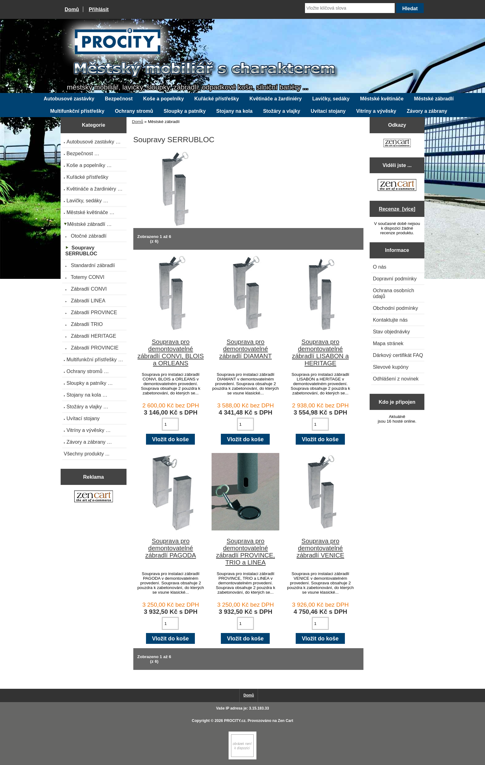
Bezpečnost (119, 98)
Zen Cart (285, 721)
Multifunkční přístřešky (77, 111)
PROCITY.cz (234, 721)
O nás (379, 267)
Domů (72, 9)
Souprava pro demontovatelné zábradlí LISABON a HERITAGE (320, 352)
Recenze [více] (397, 209)
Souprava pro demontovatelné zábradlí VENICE (320, 548)
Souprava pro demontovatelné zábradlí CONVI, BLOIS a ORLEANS (171, 352)
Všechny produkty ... (86, 453)
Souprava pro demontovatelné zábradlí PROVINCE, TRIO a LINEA (245, 552)
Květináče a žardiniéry (275, 98)
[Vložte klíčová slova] (350, 8)
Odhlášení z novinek (395, 378)
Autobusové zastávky (69, 98)
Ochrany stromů (134, 111)
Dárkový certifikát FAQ (398, 355)
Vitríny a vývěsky (376, 111)
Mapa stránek (388, 343)
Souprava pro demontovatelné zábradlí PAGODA (170, 548)
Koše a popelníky (163, 98)
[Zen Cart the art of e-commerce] (93, 497)
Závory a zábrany (427, 111)
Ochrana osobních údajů (393, 293)
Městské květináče (382, 98)
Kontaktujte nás (390, 320)
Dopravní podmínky (394, 278)
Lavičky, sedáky (331, 98)
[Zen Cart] (242, 758)
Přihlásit (99, 9)
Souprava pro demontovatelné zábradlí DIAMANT (245, 348)
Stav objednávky (391, 331)
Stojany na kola (234, 111)
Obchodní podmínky (395, 308)
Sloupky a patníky (185, 111)
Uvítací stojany (328, 111)
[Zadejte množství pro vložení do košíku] (170, 424)
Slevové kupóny (390, 367)
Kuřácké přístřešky (216, 98)
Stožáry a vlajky (281, 111)
